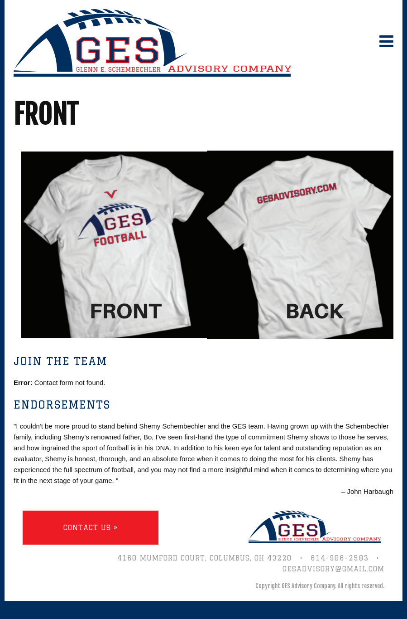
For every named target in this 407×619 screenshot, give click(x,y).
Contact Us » (90, 527)
